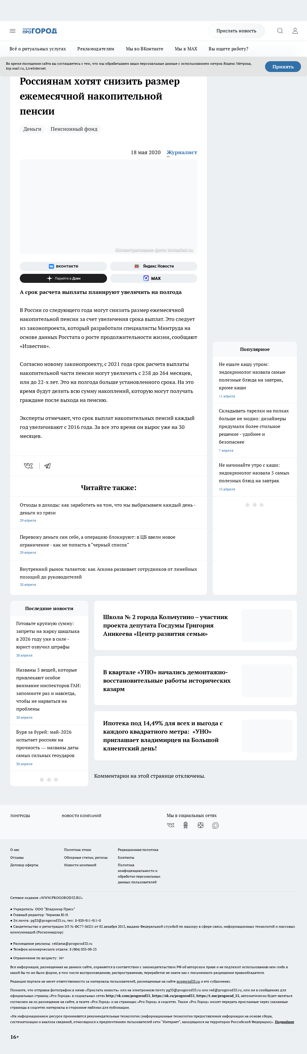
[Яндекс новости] (153, 266)
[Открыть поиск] (280, 31)
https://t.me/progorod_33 (217, 995)
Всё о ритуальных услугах (38, 49)
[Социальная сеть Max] (153, 278)
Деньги (32, 128)
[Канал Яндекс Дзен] (63, 278)
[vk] (29, 466)
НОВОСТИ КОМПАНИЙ (81, 815)
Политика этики (77, 849)
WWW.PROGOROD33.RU (61, 897)
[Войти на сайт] (295, 31)
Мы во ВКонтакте (145, 49)
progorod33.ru (188, 981)
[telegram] (49, 466)
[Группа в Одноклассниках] (185, 825)
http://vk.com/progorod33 (128, 995)
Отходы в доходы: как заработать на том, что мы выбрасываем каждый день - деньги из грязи (108, 513)
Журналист (182, 152)
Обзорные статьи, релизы (86, 857)
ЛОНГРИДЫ (20, 815)
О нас (14, 849)
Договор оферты (24, 865)
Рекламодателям (95, 49)
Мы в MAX (186, 49)
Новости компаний (80, 865)
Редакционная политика (138, 849)
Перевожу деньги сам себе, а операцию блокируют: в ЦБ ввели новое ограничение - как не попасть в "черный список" (108, 545)
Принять (283, 67)
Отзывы (17, 857)
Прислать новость (236, 31)
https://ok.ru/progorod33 (173, 995)
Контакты (126, 857)
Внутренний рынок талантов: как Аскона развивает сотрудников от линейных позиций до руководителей (108, 577)
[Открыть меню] (12, 31)
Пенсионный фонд (74, 128)
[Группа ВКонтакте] (63, 266)
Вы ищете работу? (228, 49)
